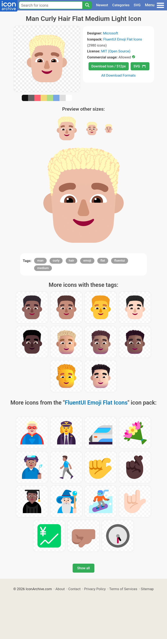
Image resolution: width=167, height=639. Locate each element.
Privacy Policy (95, 589)
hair (71, 260)
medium (43, 268)
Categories (121, 5)
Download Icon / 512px (108, 66)
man (40, 260)
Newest (102, 5)
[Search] (87, 5)
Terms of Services (123, 589)
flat (102, 260)
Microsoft (110, 33)
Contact (74, 589)
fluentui (119, 260)
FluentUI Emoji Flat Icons (122, 39)
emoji (87, 260)
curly (56, 260)
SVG (137, 5)
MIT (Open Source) (115, 51)
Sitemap (147, 589)
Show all (83, 568)
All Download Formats (118, 75)
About (60, 589)
